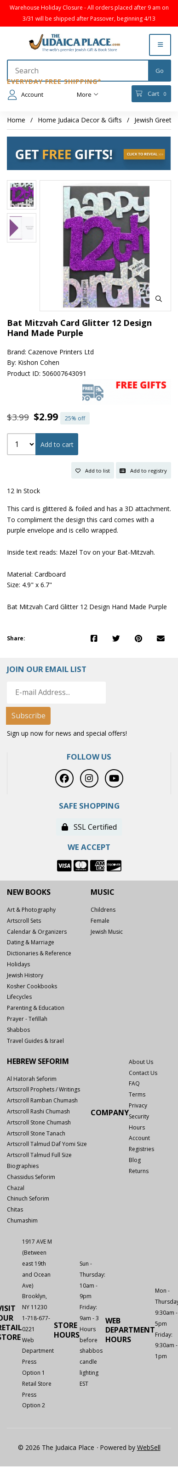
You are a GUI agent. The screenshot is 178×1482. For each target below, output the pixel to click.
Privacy (138, 1105)
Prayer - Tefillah (27, 1019)
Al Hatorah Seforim (32, 1079)
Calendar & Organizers (37, 932)
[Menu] (160, 45)
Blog (135, 1160)
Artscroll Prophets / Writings (43, 1089)
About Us (141, 1062)
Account (25, 95)
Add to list (92, 470)
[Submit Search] (159, 71)
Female (100, 921)
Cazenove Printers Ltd (61, 351)
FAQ (134, 1083)
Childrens (103, 910)
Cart (151, 93)
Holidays (18, 964)
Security (139, 1116)
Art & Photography (31, 910)
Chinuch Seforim (28, 1198)
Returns (139, 1171)
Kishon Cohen (38, 362)
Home (16, 120)
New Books (29, 892)
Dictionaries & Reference (39, 953)
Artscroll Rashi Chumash (38, 1111)
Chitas (15, 1209)
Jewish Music (107, 932)
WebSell (149, 1447)
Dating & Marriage (30, 942)
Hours (137, 1127)
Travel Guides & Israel (35, 1041)
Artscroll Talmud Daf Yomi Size (47, 1144)
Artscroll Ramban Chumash (42, 1100)
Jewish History (25, 975)
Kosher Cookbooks (32, 986)
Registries (141, 1149)
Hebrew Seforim (38, 1061)
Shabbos (18, 1030)
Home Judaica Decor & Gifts (80, 120)
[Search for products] (78, 71)
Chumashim (22, 1220)
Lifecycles (19, 997)
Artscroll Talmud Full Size (39, 1155)
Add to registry (143, 470)
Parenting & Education (35, 1008)
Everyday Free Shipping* (54, 81)
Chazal (15, 1188)
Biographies (23, 1166)
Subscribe (28, 716)
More (87, 94)
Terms (137, 1094)
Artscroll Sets (24, 921)
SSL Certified (89, 827)
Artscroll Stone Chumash (39, 1122)
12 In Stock (23, 490)
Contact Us (143, 1073)
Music (103, 892)
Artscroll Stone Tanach (36, 1133)
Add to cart (57, 444)
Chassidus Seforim (31, 1177)
